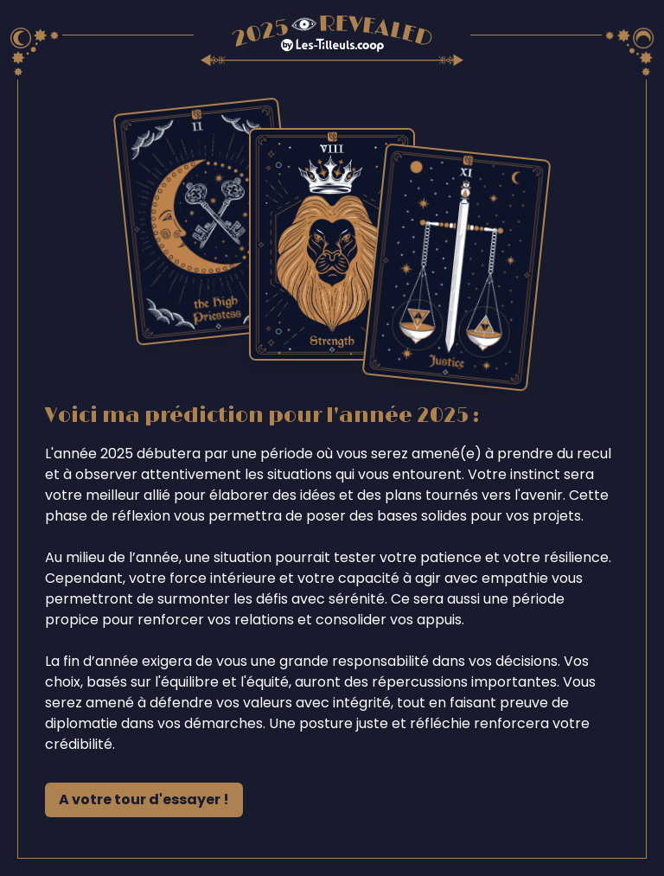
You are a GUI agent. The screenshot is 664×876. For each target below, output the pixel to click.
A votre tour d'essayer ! (144, 799)
